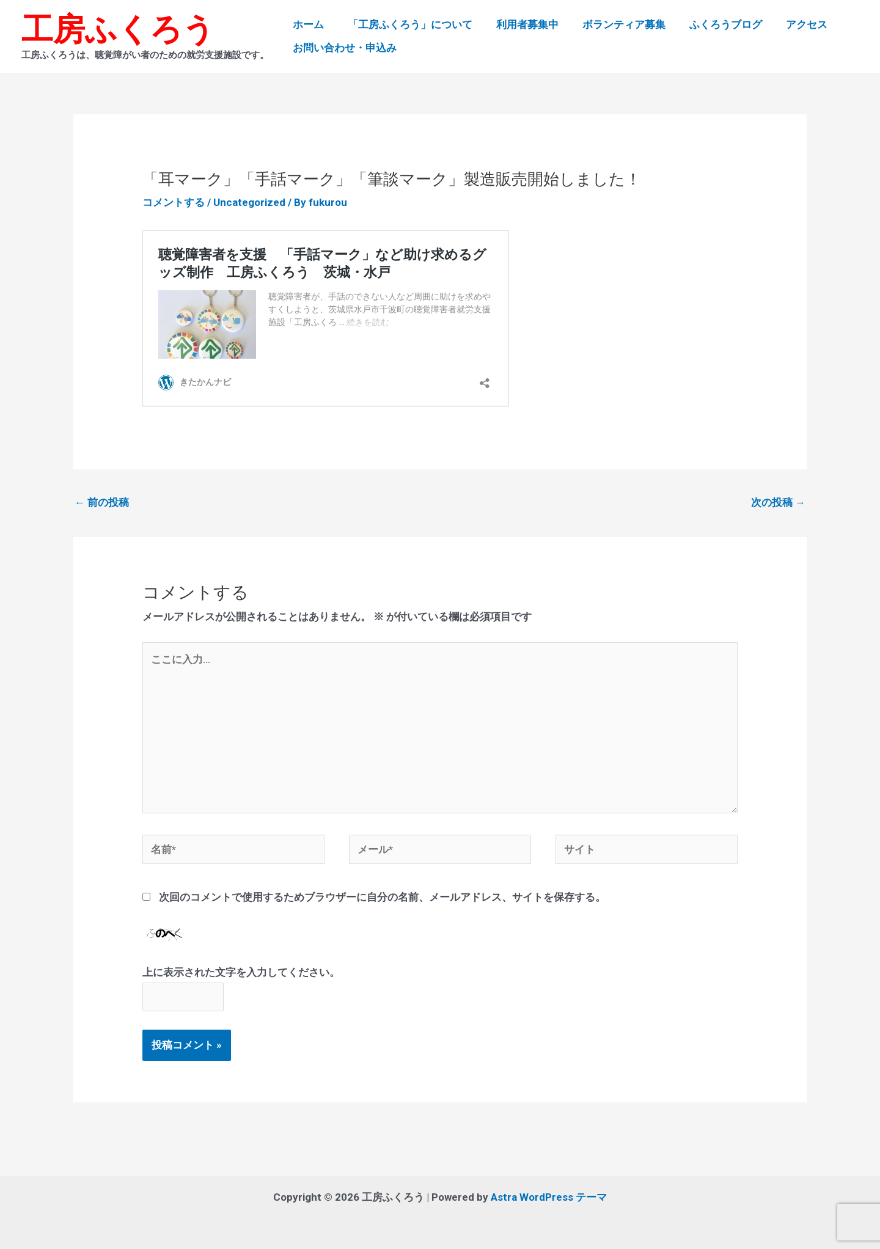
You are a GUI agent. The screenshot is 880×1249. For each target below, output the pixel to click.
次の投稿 (778, 502)
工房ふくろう (118, 29)
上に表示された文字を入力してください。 (241, 972)
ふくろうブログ (712, 24)
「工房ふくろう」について (405, 24)
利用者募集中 (520, 24)
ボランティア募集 (613, 24)
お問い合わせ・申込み (343, 48)
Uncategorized (249, 202)
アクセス (790, 24)
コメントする (173, 202)
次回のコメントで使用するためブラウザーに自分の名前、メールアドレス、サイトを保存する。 (382, 897)
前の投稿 (102, 502)
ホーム (307, 24)
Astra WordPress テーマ (549, 1197)
